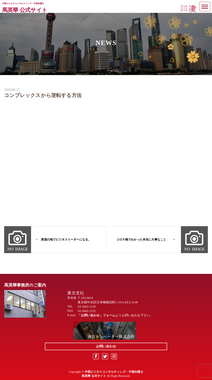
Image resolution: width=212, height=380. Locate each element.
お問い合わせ (106, 346)
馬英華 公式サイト (24, 10)
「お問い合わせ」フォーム (96, 315)
